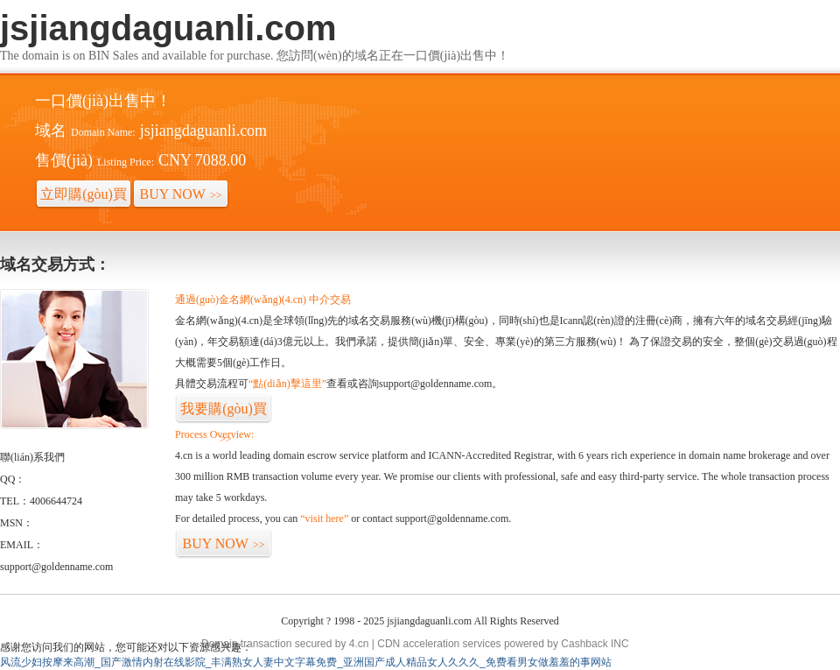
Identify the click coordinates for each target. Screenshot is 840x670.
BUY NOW (181, 194)
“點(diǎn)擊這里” (287, 383)
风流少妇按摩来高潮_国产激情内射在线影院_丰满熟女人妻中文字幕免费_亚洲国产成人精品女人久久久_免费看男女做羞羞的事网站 (306, 662)
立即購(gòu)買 (83, 198)
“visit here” (324, 518)
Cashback (584, 644)
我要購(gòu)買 (223, 412)
